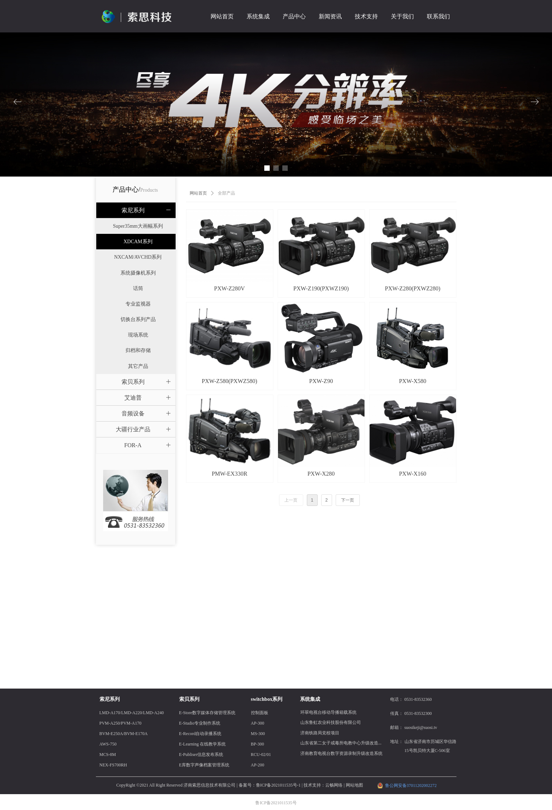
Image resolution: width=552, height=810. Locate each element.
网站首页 (198, 193)
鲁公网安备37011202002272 (411, 785)
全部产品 (226, 193)
